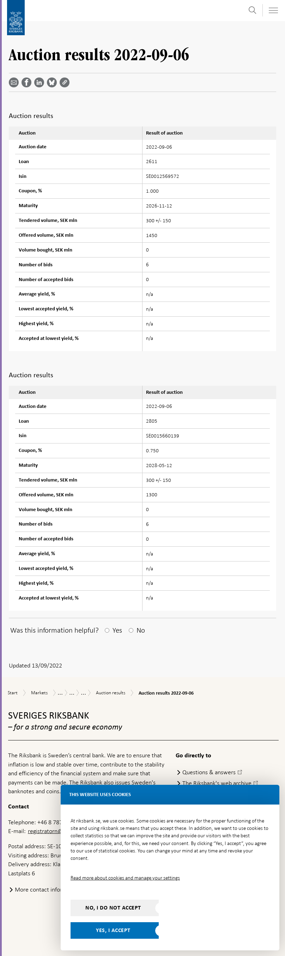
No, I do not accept (113, 908)
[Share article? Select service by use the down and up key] (40, 82)
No (141, 630)
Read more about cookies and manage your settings (125, 878)
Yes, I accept (113, 930)
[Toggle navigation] (273, 10)
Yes (117, 630)
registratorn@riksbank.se (59, 831)
